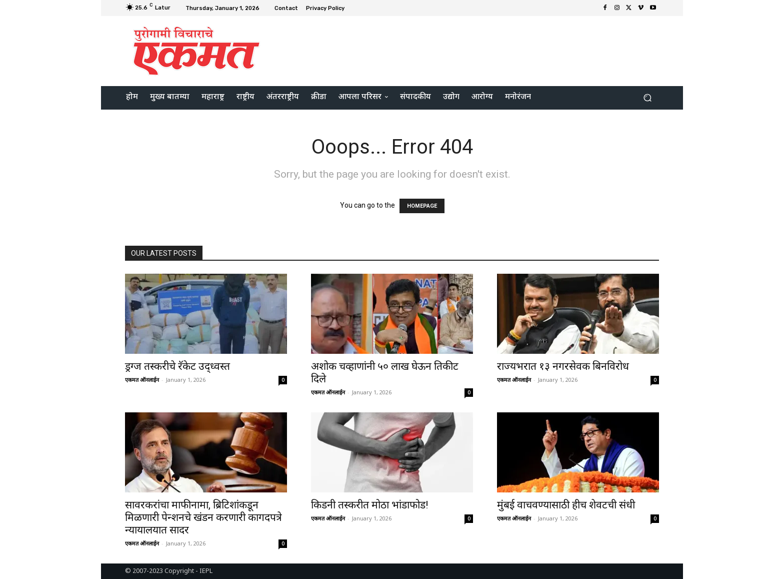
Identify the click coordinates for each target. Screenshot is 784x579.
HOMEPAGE (422, 206)
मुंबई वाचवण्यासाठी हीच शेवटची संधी (566, 505)
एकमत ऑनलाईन (142, 379)
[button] (647, 98)
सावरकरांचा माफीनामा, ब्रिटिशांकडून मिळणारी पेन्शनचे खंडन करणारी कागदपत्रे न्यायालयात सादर (203, 517)
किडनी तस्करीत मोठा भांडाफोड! (369, 505)
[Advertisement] (476, 49)
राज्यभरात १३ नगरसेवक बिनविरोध (563, 366)
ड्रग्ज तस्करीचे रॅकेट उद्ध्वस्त (177, 366)
